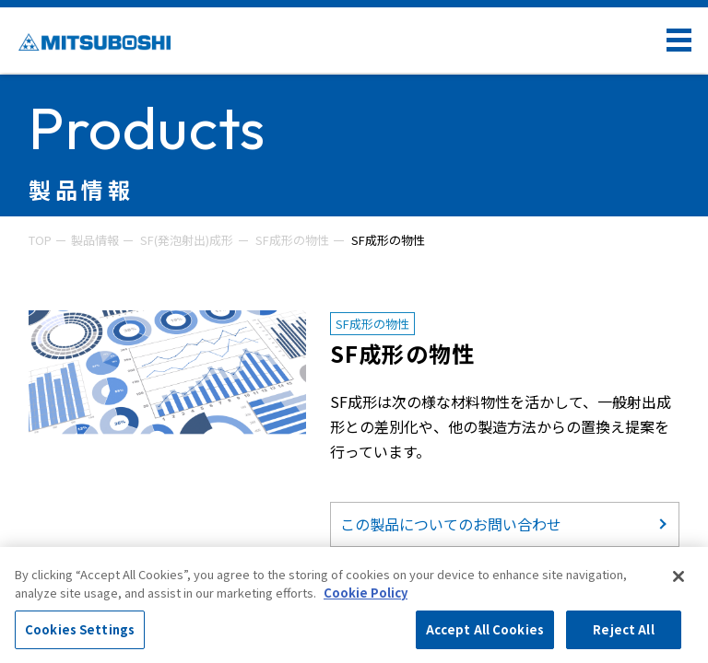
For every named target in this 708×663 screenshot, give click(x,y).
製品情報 (95, 240)
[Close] (678, 576)
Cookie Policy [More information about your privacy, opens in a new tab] (365, 592)
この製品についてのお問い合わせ (450, 524)
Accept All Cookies (485, 629)
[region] (354, 605)
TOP (40, 240)
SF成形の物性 (292, 240)
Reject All (623, 629)
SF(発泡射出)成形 (186, 240)
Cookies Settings (80, 629)
